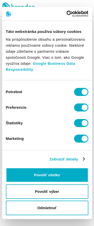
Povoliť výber (47, 191)
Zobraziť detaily (64, 159)
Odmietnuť (47, 208)
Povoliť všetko (47, 175)
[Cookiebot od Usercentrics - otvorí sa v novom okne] (67, 14)
